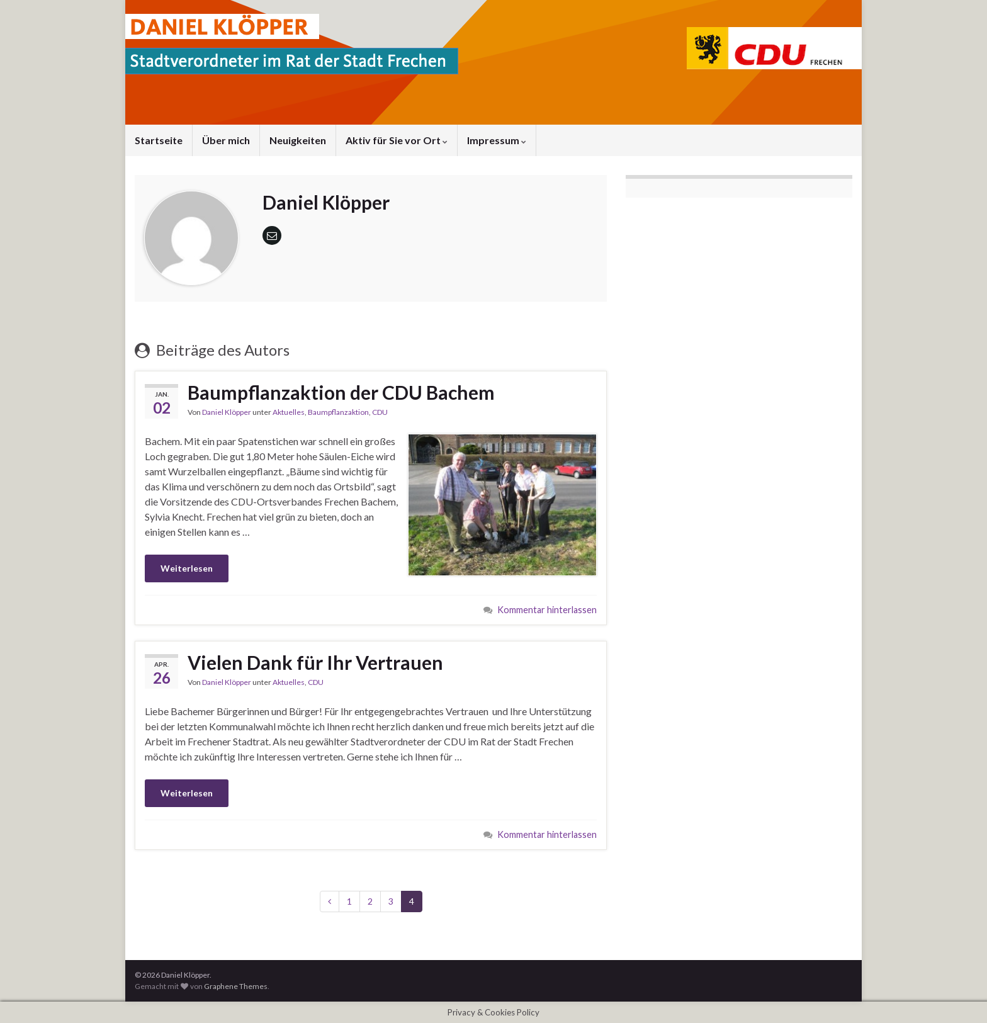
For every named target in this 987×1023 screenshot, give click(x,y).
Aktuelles (289, 412)
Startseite (159, 140)
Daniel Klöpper (226, 412)
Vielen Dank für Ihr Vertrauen (315, 662)
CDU (380, 412)
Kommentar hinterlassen (547, 609)
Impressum (496, 140)
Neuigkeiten (297, 140)
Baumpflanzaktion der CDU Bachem (341, 392)
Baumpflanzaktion (338, 412)
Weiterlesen (187, 568)
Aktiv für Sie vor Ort (397, 140)
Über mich (226, 140)
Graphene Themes (236, 986)
